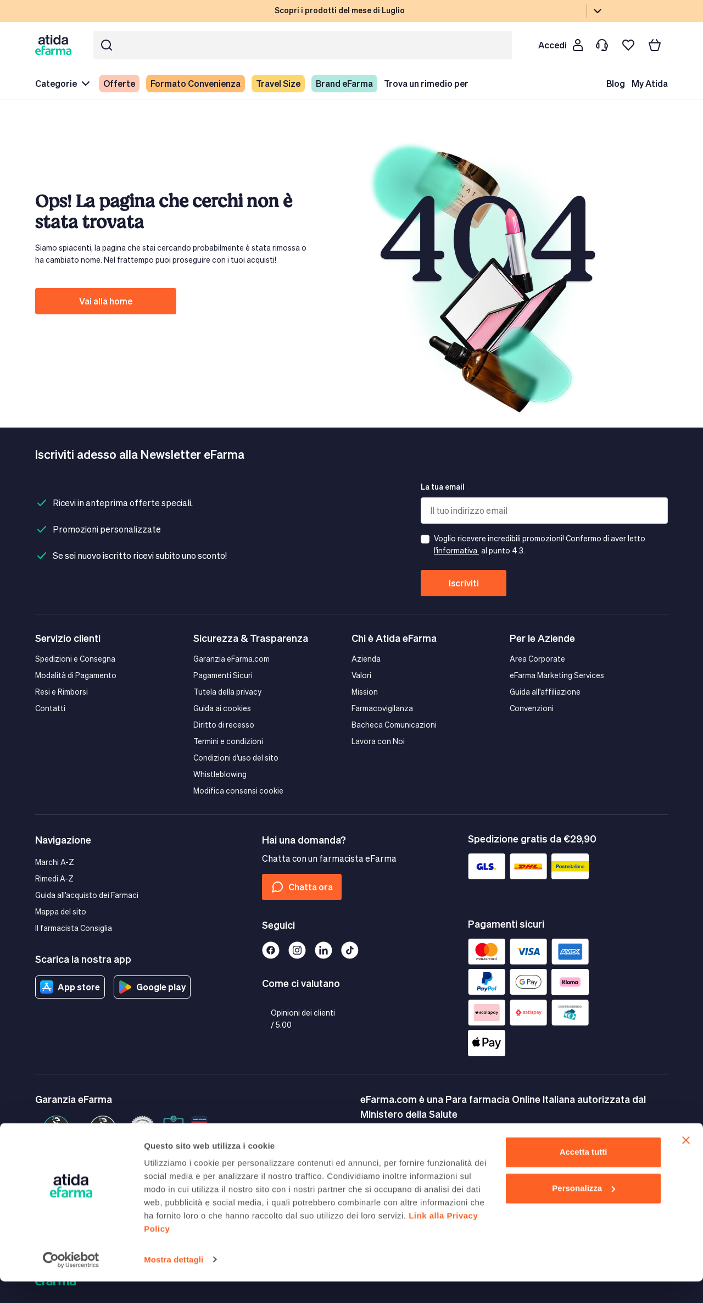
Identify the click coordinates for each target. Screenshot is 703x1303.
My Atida (650, 83)
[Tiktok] (350, 950)
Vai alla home (105, 301)
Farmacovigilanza (382, 708)
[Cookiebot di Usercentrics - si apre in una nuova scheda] (71, 1281)
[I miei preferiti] (628, 45)
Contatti (50, 708)
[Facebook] (271, 950)
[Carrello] (654, 45)
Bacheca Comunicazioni (394, 724)
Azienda (366, 658)
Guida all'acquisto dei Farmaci (86, 895)
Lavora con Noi (378, 741)
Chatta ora (302, 887)
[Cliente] (560, 45)
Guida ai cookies (222, 708)
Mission (365, 691)
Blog (615, 83)
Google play (152, 987)
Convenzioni (532, 708)
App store (70, 987)
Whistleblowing (220, 774)
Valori (361, 675)
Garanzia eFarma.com (231, 658)
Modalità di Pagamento (75, 675)
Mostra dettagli (173, 1281)
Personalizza (583, 1210)
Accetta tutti (583, 1174)
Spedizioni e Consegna (75, 658)
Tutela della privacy (227, 691)
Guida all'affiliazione (545, 691)
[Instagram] (297, 950)
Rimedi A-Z (54, 878)
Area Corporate (537, 658)
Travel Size (278, 83)
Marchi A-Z (54, 862)
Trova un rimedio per (426, 83)
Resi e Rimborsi (61, 691)
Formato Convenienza (195, 83)
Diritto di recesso (223, 724)
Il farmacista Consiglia (73, 928)
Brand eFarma (344, 83)
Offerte (119, 83)
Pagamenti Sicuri (223, 675)
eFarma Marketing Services (557, 675)
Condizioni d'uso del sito (235, 757)
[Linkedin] (323, 950)
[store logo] (55, 44)
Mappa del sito (60, 911)
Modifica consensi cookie (238, 790)
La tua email (443, 486)
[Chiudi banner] (686, 1162)
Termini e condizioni (228, 741)
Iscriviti (464, 583)
